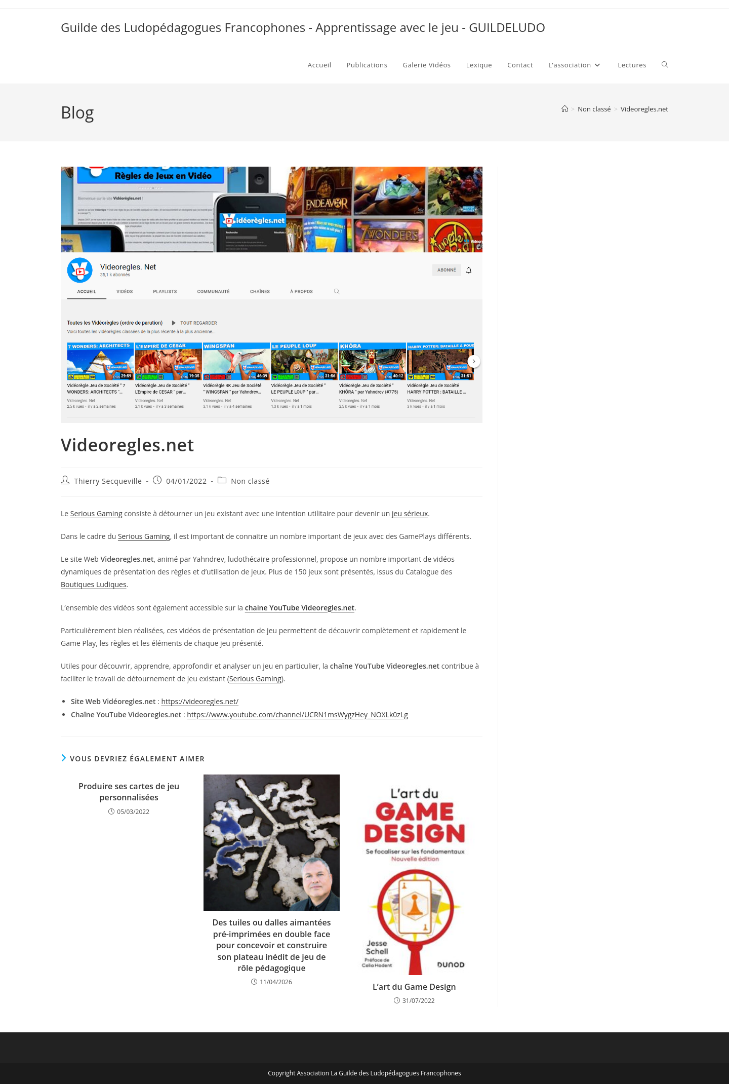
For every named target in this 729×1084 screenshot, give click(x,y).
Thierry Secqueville (108, 481)
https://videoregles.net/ (199, 701)
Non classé (250, 481)
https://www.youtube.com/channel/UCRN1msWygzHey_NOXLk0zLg (297, 714)
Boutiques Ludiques (94, 584)
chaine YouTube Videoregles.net (299, 607)
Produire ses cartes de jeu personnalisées (128, 792)
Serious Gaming (96, 513)
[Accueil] (564, 108)
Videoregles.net (644, 108)
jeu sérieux (410, 513)
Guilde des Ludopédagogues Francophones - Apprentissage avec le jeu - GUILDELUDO (303, 27)
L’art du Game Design (414, 986)
